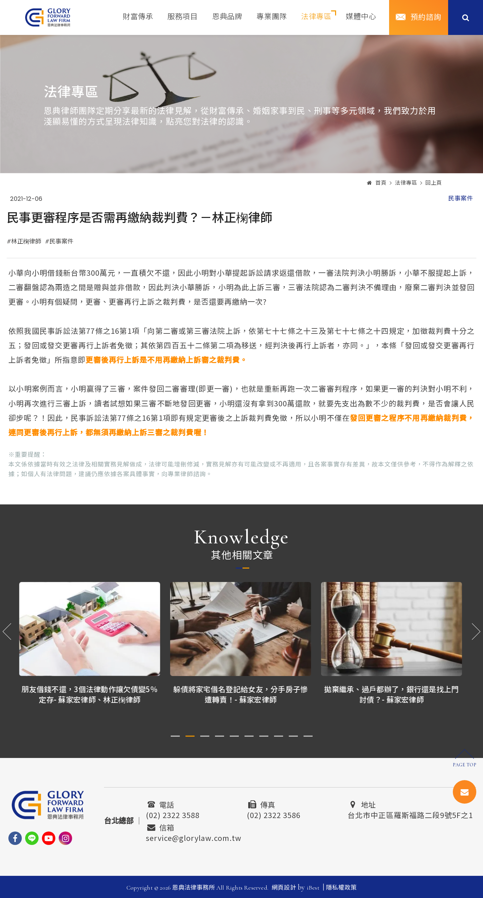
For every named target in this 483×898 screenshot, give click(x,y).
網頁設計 (284, 887)
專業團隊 (272, 16)
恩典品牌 (227, 16)
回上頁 (433, 183)
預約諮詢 (426, 17)
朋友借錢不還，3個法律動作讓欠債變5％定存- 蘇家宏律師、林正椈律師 (90, 694)
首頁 (377, 183)
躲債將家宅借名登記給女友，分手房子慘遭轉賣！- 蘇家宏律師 (241, 694)
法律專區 (316, 16)
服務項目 (182, 16)
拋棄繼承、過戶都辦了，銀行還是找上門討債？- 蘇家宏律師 (392, 694)
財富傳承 (138, 16)
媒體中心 (361, 16)
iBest (313, 887)
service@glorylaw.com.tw (193, 837)
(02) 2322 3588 (173, 814)
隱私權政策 (341, 887)
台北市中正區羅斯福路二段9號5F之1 (410, 814)
